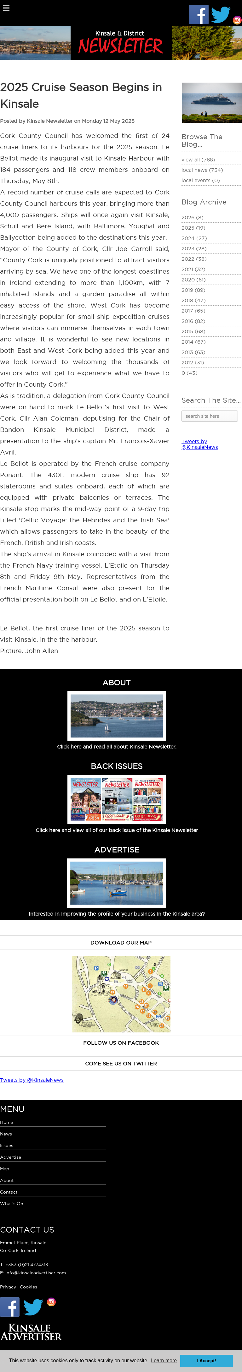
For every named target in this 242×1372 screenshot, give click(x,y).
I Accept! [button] (206, 1360)
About (7, 1180)
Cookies (28, 1286)
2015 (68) (193, 331)
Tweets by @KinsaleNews (200, 444)
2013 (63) (193, 352)
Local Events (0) (201, 180)
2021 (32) (193, 269)
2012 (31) (193, 362)
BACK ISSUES (116, 766)
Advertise (10, 1157)
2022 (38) (194, 259)
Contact (9, 1192)
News (6, 1133)
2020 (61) (194, 279)
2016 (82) (193, 321)
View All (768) (198, 159)
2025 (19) (193, 228)
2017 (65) (193, 310)
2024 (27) (194, 238)
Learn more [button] (164, 1360)
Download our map (121, 942)
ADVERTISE (116, 850)
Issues (6, 1145)
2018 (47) (194, 300)
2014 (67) (194, 342)
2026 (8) (193, 217)
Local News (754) (202, 170)
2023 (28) (194, 248)
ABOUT (116, 682)
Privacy (8, 1286)
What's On (11, 1203)
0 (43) (190, 373)
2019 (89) (193, 290)
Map (4, 1168)
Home (6, 1122)
